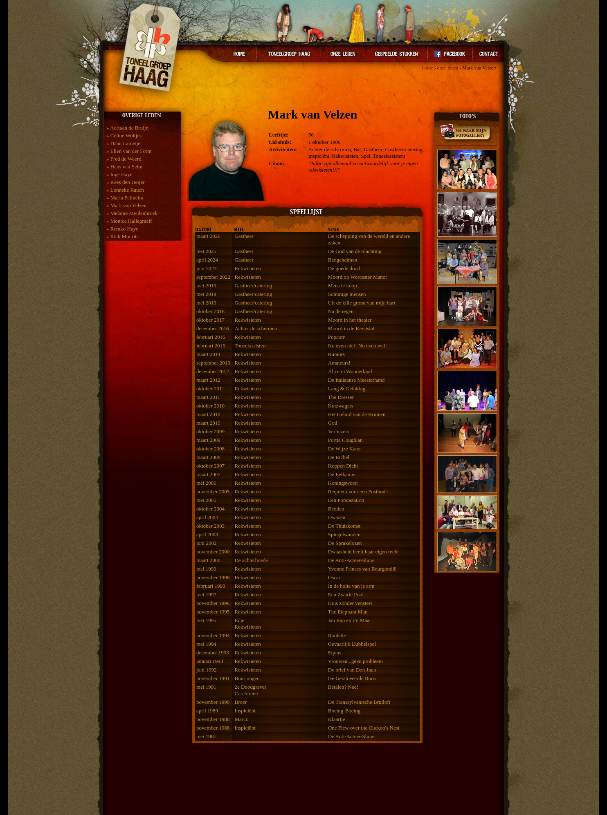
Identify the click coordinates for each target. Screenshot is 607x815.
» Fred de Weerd (124, 159)
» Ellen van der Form (128, 151)
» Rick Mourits (122, 236)
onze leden (448, 68)
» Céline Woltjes (124, 135)
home (427, 68)
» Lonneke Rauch (125, 190)
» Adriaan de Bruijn (127, 128)
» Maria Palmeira (124, 198)
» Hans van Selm (124, 166)
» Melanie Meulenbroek (131, 213)
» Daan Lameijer (124, 143)
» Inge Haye (119, 174)
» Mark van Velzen (126, 205)
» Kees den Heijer (125, 182)
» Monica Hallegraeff (129, 221)
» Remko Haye (122, 229)
